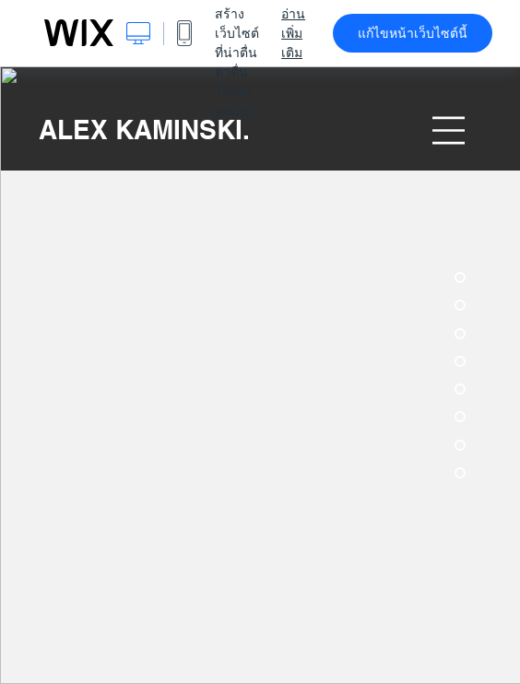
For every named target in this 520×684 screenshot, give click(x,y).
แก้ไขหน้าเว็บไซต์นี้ (412, 33)
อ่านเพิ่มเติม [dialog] (293, 33)
